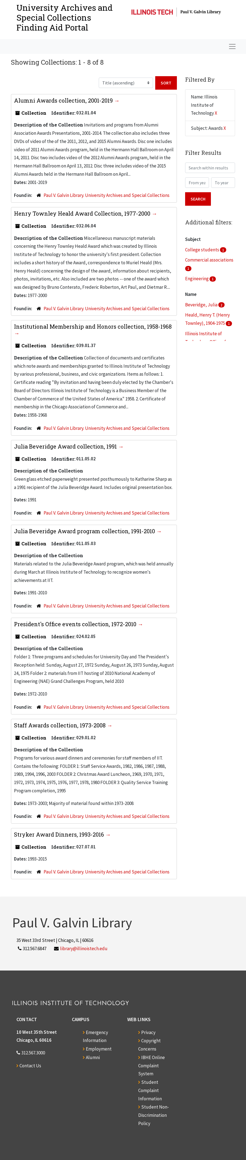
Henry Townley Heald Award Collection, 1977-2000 (83, 213)
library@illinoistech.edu (84, 948)
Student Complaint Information (150, 1090)
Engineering (197, 279)
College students (202, 250)
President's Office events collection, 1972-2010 (76, 624)
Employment (99, 1049)
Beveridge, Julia (201, 305)
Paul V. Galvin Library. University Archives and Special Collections (106, 195)
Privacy (148, 1032)
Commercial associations (209, 260)
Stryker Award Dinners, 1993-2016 (59, 834)
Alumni (93, 1057)
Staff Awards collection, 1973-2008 (60, 725)
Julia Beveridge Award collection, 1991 (66, 446)
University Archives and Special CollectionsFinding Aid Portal (64, 17)
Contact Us (30, 1066)
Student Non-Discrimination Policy (153, 1115)
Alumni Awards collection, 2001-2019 (64, 100)
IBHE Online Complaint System (151, 1065)
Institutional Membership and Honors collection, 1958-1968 (93, 326)
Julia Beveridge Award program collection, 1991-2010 (85, 531)
